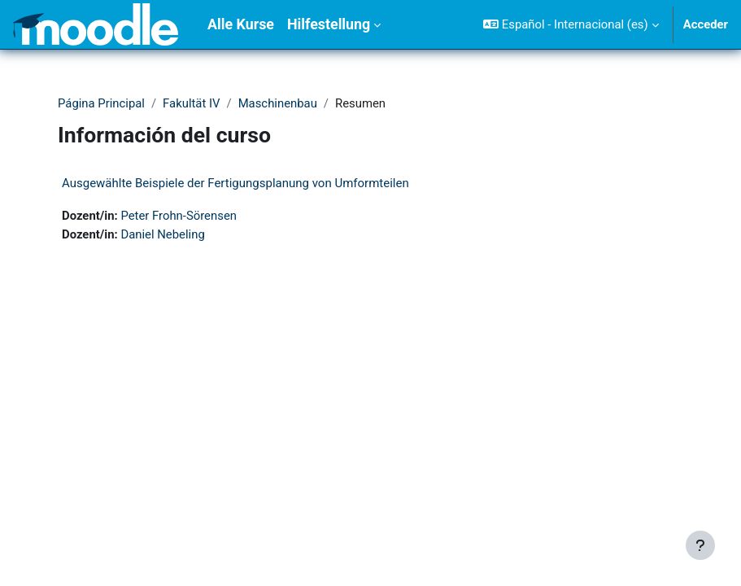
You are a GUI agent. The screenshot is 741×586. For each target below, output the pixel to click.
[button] (571, 24)
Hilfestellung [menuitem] (328, 24)
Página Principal (101, 103)
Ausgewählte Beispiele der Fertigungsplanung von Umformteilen (235, 183)
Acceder (705, 24)
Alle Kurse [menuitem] (240, 24)
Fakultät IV (191, 103)
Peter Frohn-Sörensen (178, 215)
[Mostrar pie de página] (700, 545)
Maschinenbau (277, 103)
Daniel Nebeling (162, 234)
